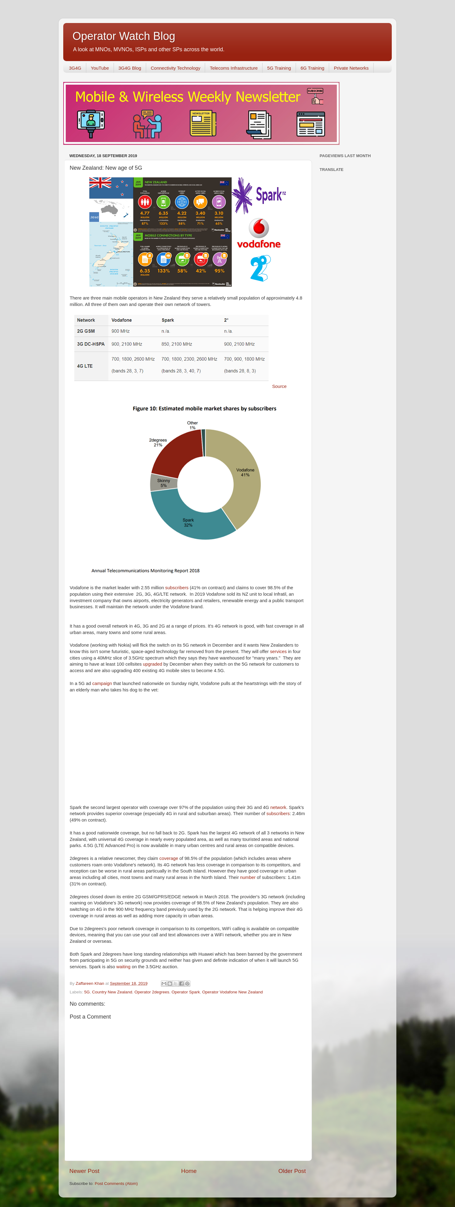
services (279, 651)
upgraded (153, 664)
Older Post (292, 1171)
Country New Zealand (112, 992)
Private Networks (351, 68)
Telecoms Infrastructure (234, 68)
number (248, 877)
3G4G (75, 68)
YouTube (100, 68)
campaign (102, 683)
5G (87, 992)
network (278, 807)
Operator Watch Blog (123, 36)
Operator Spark (186, 992)
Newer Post (84, 1171)
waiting (124, 966)
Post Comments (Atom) (116, 1183)
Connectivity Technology (175, 68)
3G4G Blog (130, 68)
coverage (169, 858)
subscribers (177, 587)
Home (188, 1171)
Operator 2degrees (151, 992)
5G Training (279, 68)
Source (279, 386)
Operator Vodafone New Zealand (232, 992)
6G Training (313, 68)
